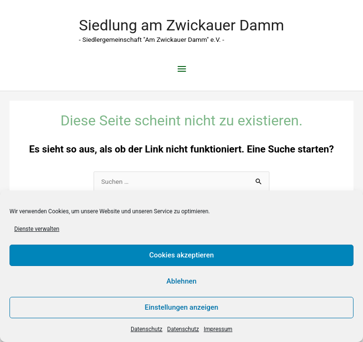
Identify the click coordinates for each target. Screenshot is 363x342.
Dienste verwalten (36, 229)
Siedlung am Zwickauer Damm (181, 25)
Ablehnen (181, 281)
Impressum (218, 329)
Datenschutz (146, 329)
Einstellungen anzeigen (182, 307)
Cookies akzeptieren (181, 255)
